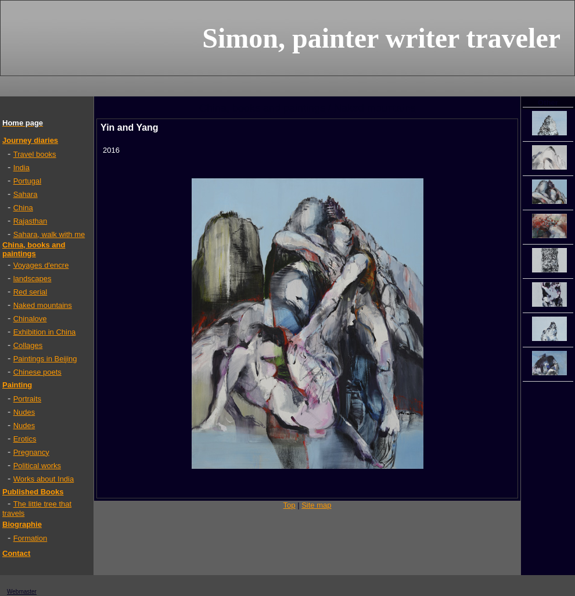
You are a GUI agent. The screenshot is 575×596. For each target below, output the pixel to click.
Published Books (32, 491)
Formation (30, 538)
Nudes (24, 412)
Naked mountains (42, 305)
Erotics (25, 439)
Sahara (25, 194)
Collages (28, 345)
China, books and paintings (33, 249)
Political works (37, 465)
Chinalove (30, 318)
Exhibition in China (44, 332)
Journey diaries (30, 140)
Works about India (43, 479)
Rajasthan (30, 221)
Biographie (22, 524)
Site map (316, 505)
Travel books (34, 154)
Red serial (30, 292)
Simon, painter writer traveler (381, 38)
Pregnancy (31, 452)
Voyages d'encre (41, 265)
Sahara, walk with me (49, 234)
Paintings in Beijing (45, 358)
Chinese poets (37, 372)
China (23, 207)
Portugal (27, 181)
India (21, 167)
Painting (17, 384)
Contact (16, 553)
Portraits (27, 398)
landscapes (32, 278)
